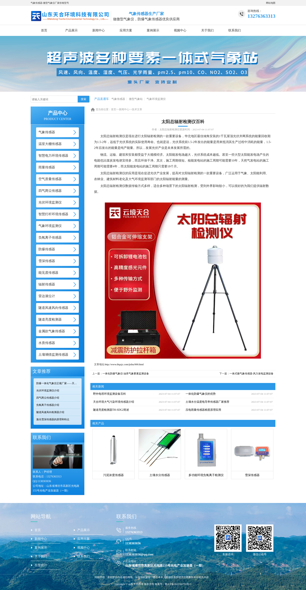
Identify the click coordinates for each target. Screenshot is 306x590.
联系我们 (234, 30)
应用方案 (126, 30)
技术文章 (137, 109)
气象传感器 (118, 99)
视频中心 (180, 30)
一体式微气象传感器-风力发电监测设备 (251, 373)
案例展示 (153, 30)
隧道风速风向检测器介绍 (50, 412)
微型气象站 (136, 99)
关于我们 (207, 30)
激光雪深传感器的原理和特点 (52, 419)
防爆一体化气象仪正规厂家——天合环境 (58, 383)
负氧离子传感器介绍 (47, 404)
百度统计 (41, 565)
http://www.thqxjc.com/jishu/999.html (124, 364)
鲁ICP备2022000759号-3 (178, 584)
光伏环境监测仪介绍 (47, 390)
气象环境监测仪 (156, 99)
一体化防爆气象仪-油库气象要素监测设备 (125, 373)
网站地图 (270, 3)
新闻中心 (98, 30)
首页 (44, 30)
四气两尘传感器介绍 (47, 397)
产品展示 (71, 30)
